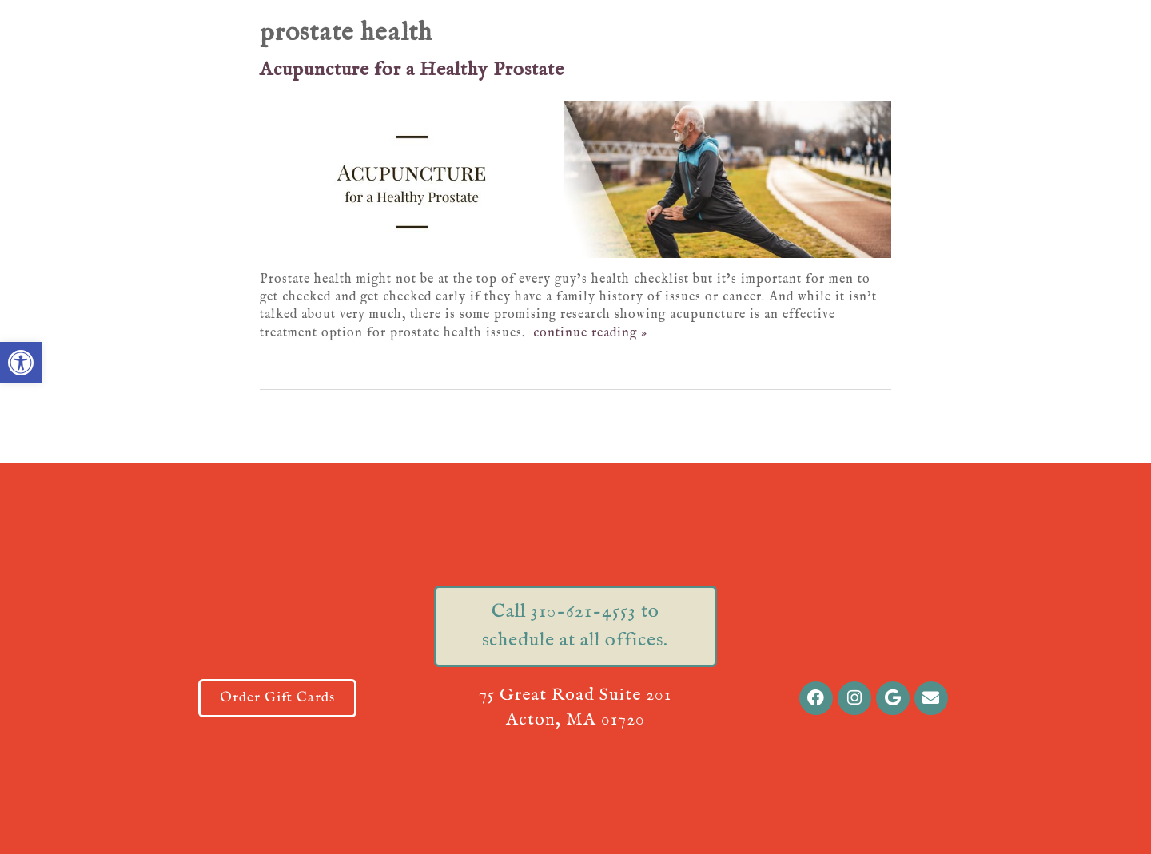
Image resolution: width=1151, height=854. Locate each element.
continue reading (590, 333)
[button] (21, 362)
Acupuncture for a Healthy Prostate (412, 70)
